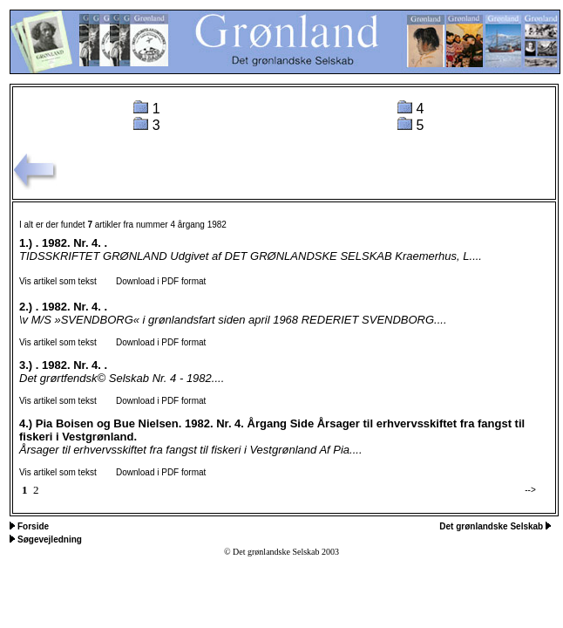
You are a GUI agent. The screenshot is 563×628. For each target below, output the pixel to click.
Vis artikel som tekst (58, 281)
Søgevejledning (49, 539)
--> (530, 490)
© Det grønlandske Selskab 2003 (281, 551)
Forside (33, 526)
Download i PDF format (153, 281)
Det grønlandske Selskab (492, 526)
